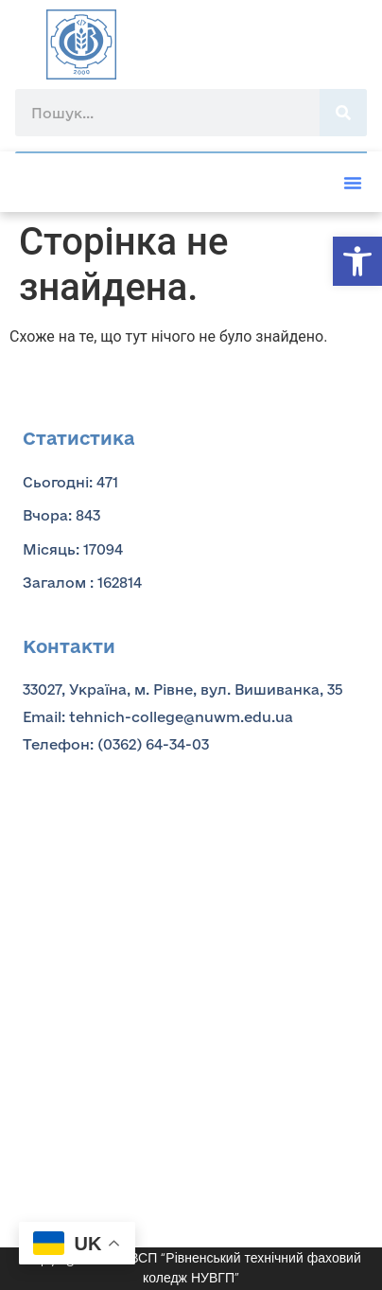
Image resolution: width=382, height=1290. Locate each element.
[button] (357, 261)
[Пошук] (343, 112)
